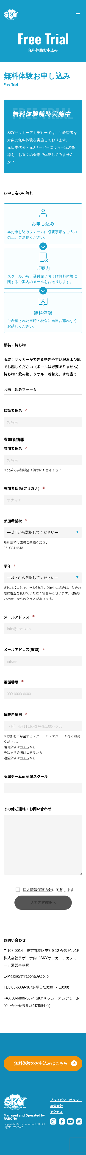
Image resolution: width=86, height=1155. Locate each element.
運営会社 (56, 1105)
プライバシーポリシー (66, 1100)
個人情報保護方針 (37, 890)
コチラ (24, 747)
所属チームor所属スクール (26, 776)
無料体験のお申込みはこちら (41, 1063)
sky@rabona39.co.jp (32, 976)
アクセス (56, 1111)
